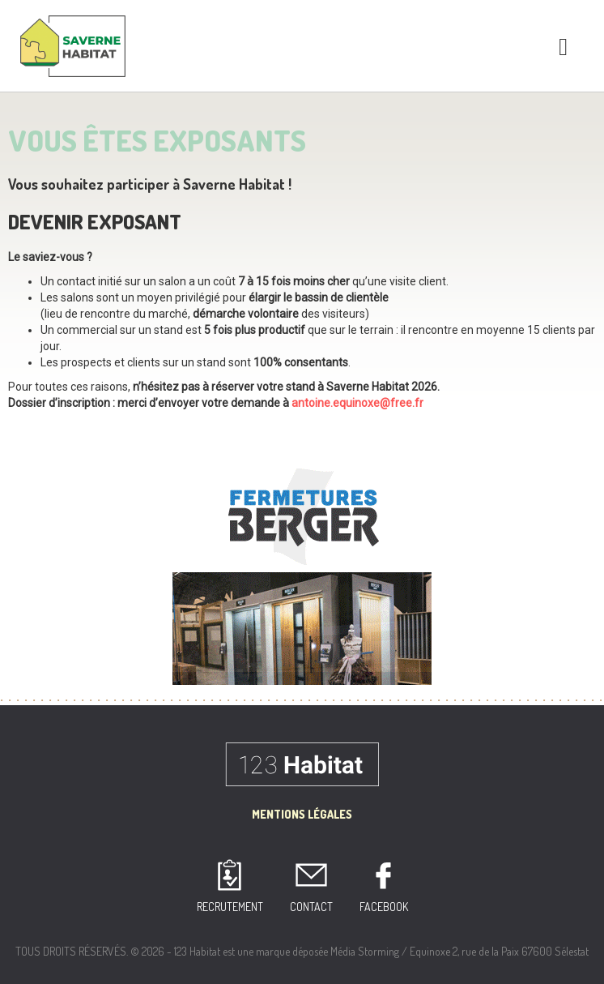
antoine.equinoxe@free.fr (357, 402)
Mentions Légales (302, 814)
